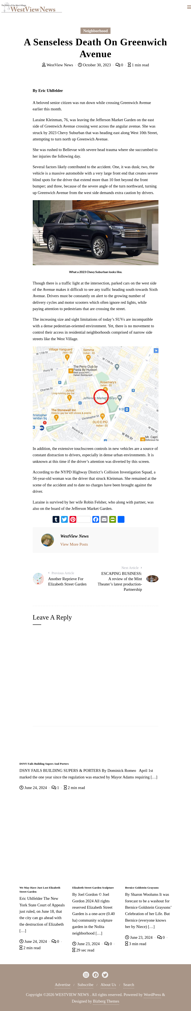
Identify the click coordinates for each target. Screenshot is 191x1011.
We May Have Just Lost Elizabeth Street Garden (39, 889)
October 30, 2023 (95, 65)
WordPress (152, 994)
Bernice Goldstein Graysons (142, 887)
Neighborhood (95, 31)
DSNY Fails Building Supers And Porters (44, 763)
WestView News (58, 65)
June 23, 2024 (86, 944)
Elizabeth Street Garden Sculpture (93, 887)
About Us (108, 984)
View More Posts (74, 544)
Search (128, 984)
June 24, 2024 (33, 787)
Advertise (62, 984)
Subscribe (85, 984)
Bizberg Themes (106, 1001)
